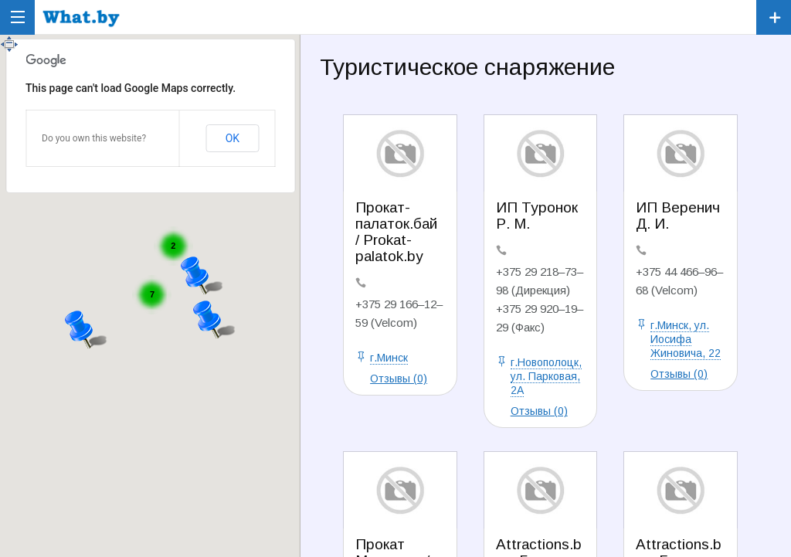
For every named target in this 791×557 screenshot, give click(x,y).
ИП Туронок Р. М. (537, 215)
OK (232, 138)
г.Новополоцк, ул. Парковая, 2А (546, 376)
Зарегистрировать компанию (773, 17)
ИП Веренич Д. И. (678, 215)
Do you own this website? (94, 138)
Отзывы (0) (398, 378)
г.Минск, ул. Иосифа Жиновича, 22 (685, 339)
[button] (86, 327)
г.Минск (389, 358)
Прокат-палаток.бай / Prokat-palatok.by (396, 231)
